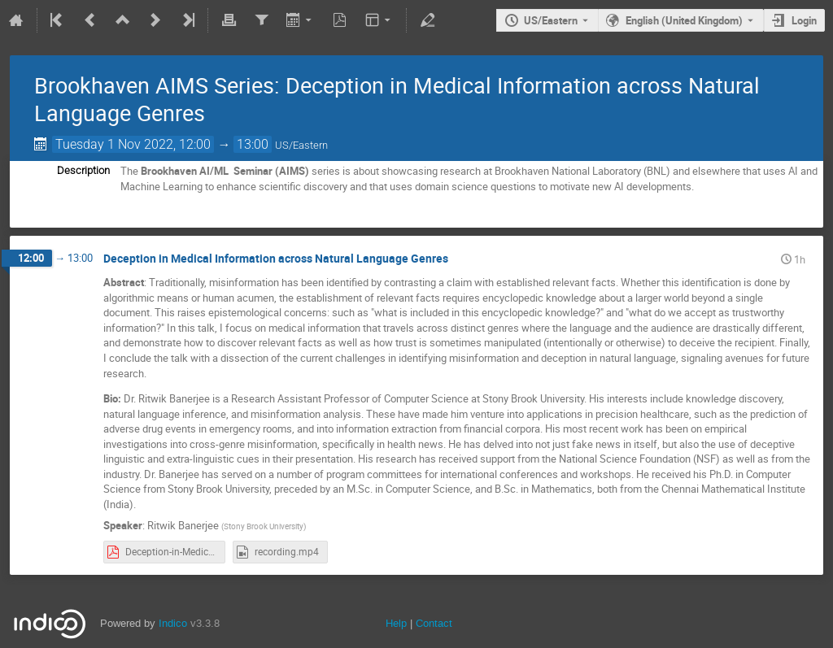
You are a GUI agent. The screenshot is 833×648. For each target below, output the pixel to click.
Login (804, 20)
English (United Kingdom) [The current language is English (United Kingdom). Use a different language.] (684, 20)
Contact (434, 623)
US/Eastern (551, 20)
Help (396, 623)
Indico (173, 623)
